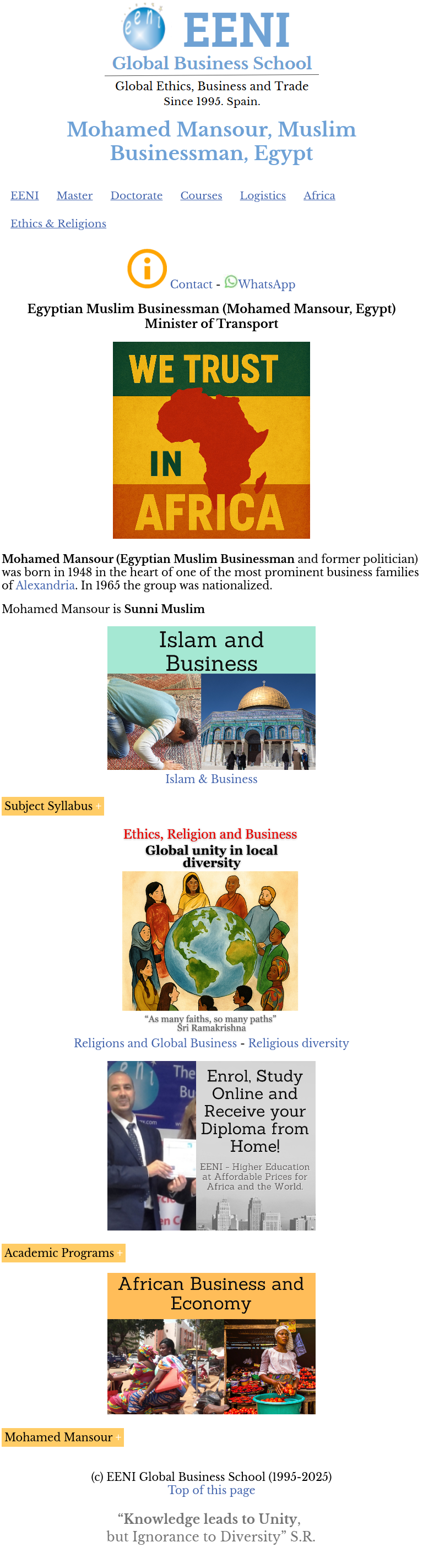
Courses (201, 195)
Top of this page (212, 1490)
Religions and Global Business (155, 1043)
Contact (191, 284)
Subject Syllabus (48, 806)
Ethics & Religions (58, 223)
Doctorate (136, 195)
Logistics (263, 195)
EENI (24, 195)
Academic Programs (59, 1253)
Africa (319, 195)
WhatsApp (260, 284)
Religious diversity (298, 1043)
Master (75, 195)
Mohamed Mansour (58, 1437)
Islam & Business (211, 779)
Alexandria (45, 585)
